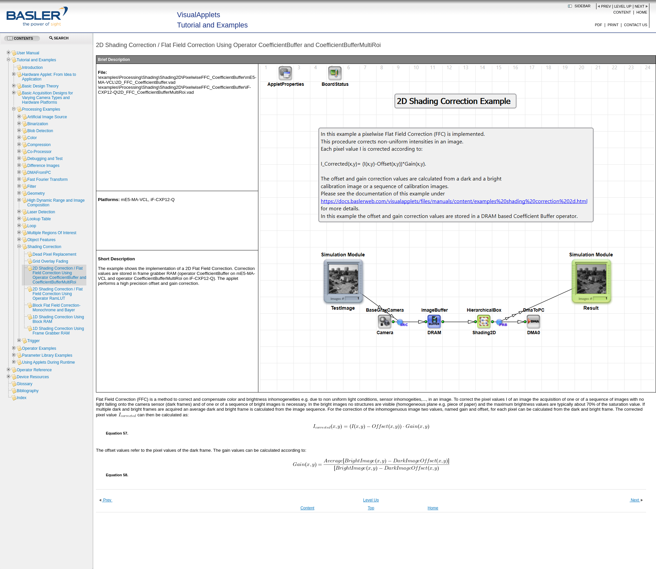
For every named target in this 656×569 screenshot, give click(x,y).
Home (641, 12)
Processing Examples (41, 109)
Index (21, 397)
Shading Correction (44, 246)
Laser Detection (41, 212)
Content (622, 12)
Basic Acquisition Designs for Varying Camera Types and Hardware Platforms (47, 98)
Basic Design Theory (40, 86)
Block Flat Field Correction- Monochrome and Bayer (56, 307)
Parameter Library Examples (47, 355)
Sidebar (582, 6)
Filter (31, 186)
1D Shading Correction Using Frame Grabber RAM (58, 331)
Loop (31, 226)
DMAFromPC (39, 172)
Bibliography (27, 390)
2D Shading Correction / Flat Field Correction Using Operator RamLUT (57, 294)
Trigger (33, 340)
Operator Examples (39, 348)
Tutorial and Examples (36, 60)
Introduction (32, 67)
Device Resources (33, 377)
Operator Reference (34, 370)
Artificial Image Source (47, 117)
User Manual (28, 53)
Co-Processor (39, 151)
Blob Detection (40, 131)
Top (371, 508)
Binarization (37, 124)
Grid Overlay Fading (50, 261)
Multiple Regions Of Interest (51, 233)
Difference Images (43, 165)
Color (32, 137)
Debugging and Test (45, 158)
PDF (598, 25)
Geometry (36, 193)
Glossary (24, 384)
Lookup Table (39, 219)
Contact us (635, 25)
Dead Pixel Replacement (54, 254)
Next (639, 6)
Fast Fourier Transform (47, 179)
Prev (606, 6)
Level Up (623, 6)
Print (613, 25)
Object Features (41, 239)
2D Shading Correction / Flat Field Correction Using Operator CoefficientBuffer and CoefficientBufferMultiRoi (59, 275)
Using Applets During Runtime (48, 362)
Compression (39, 144)
